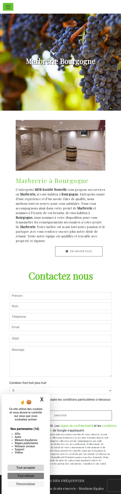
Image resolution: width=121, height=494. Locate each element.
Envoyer (60, 415)
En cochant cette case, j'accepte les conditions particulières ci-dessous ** (62, 402)
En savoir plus (79, 251)
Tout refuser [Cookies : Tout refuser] (25, 476)
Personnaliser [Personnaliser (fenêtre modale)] (25, 484)
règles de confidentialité (76, 426)
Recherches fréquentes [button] (60, 480)
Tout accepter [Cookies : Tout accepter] (25, 468)
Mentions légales (91, 488)
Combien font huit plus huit (27, 383)
